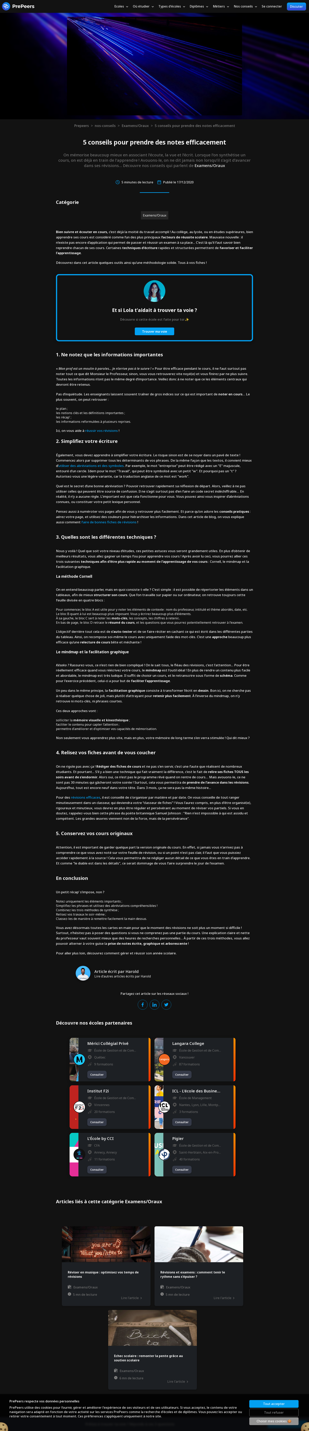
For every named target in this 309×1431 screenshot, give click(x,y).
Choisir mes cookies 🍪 (274, 1421)
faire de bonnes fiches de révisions (109, 522)
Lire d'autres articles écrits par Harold (122, 976)
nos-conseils (105, 125)
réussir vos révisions (101, 430)
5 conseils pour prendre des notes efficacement (195, 125)
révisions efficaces (85, 797)
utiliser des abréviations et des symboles (91, 465)
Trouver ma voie (154, 331)
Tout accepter (274, 1404)
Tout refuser (274, 1412)
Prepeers (81, 125)
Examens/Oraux (135, 125)
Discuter (296, 6)
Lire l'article (131, 1298)
